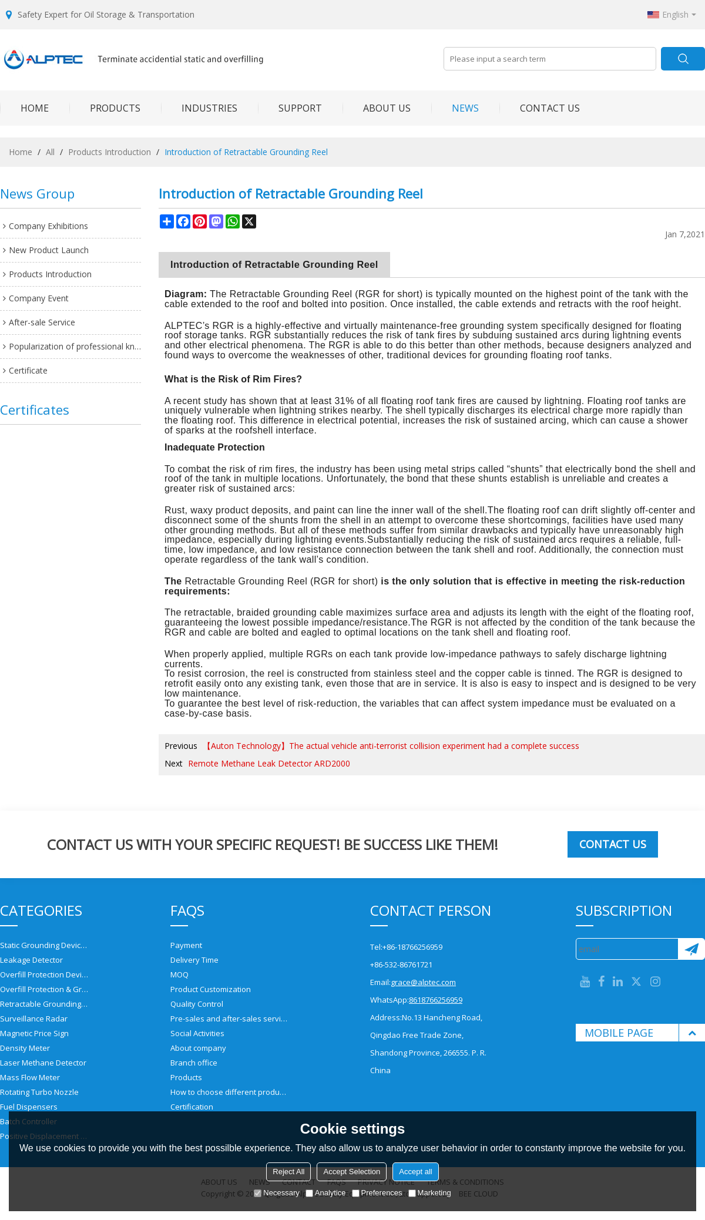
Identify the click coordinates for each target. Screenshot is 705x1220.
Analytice (326, 1192)
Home (20, 151)
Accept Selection (351, 1171)
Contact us (612, 844)
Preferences (377, 1192)
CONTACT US (539, 108)
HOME (24, 108)
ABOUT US (377, 108)
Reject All (288, 1171)
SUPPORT (290, 108)
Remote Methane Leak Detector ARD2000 (269, 763)
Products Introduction (109, 151)
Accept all (415, 1171)
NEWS (455, 108)
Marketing (429, 1192)
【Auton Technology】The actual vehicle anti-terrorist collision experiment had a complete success (391, 745)
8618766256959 (435, 999)
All (50, 151)
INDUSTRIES (199, 108)
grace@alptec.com (423, 982)
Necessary (276, 1192)
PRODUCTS (104, 108)
